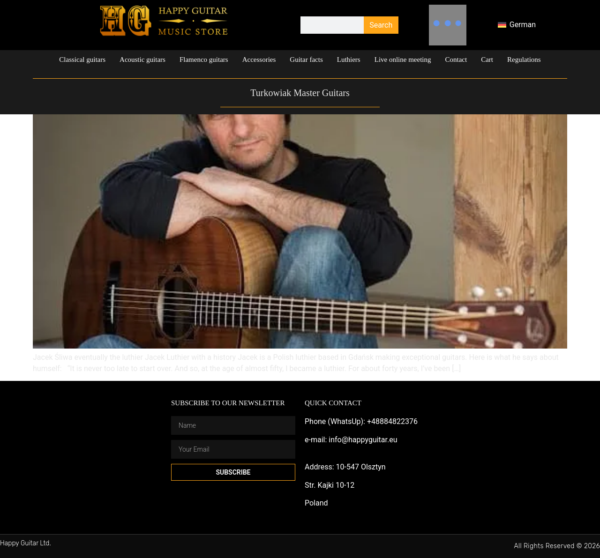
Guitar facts (306, 59)
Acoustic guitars (142, 59)
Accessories (259, 59)
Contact (456, 59)
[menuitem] (516, 25)
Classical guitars (82, 59)
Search (380, 25)
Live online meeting (403, 59)
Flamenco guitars (204, 59)
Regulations (524, 59)
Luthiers (348, 59)
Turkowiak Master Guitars (299, 93)
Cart (487, 59)
